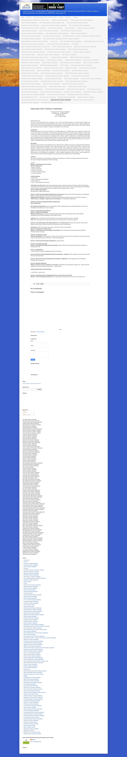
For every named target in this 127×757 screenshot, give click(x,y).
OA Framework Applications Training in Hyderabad (53, 25)
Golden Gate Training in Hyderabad (76, 89)
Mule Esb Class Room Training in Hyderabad (57, 33)
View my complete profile (35, 741)
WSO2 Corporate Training (27, 70)
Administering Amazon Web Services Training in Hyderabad (36, 626)
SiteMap (75, 17)
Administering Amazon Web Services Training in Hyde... (35, 20)
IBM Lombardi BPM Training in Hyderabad (70, 41)
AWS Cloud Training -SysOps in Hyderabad (32, 33)
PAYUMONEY (75, 44)
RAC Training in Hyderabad (94, 89)
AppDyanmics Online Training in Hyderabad (48, 54)
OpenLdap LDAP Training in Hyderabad (61, 99)
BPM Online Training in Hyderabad (49, 65)
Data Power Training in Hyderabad (30, 25)
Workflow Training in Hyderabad (79, 33)
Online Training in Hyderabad (30, 566)
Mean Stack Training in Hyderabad (72, 92)
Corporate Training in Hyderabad (59, 57)
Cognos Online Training (29, 606)
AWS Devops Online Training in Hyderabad (52, 102)
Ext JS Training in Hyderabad (55, 28)
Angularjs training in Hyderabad (73, 60)
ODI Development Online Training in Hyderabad (33, 28)
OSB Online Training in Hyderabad (51, 36)
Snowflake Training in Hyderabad (86, 97)
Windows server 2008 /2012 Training (77, 86)
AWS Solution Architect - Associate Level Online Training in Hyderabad (61, 38)
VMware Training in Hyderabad (30, 588)
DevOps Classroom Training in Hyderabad (32, 78)
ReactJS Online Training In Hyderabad (55, 89)
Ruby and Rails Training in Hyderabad (30, 84)
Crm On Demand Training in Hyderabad (32, 599)
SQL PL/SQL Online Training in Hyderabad (32, 89)
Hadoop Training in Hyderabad (49, 62)
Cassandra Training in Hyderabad (31, 601)
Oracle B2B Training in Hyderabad (30, 102)
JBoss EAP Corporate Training (79, 70)
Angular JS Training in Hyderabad (51, 84)
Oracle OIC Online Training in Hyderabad (83, 99)
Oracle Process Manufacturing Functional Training (33, 86)
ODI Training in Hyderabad (29, 589)
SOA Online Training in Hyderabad (31, 571)
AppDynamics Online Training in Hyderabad (52, 81)
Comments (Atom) (40, 331)
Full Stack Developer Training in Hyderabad (76, 81)
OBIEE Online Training (71, 68)
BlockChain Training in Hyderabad (87, 68)
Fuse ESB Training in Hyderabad (53, 78)
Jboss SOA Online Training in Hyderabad (77, 22)
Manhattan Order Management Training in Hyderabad (34, 99)
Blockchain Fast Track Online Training (53, 68)
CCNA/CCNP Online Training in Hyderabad (32, 76)
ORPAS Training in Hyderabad (29, 30)
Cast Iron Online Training (29, 604)
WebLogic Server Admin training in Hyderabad (33, 60)
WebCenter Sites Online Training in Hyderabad (33, 52)
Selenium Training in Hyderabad (91, 62)
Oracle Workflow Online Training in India (94, 41)
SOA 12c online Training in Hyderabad (31, 36)
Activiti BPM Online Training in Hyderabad (55, 49)
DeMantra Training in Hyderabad (29, 65)
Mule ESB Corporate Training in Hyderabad (51, 73)
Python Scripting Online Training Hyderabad (81, 20)
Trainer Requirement (70, 28)
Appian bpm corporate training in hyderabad (85, 46)
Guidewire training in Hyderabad (60, 20)
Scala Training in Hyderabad (69, 54)
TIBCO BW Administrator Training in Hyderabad (77, 73)
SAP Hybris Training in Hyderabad (30, 81)
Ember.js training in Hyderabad (54, 60)
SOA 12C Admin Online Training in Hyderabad (33, 94)
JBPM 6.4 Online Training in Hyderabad (78, 49)
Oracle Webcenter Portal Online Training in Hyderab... (34, 41)
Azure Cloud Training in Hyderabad (80, 76)
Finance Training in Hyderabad (29, 22)
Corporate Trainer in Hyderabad (48, 97)
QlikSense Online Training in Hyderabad (31, 68)
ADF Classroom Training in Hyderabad (31, 38)
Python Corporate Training (43, 70)
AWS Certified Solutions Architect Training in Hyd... (52, 22)
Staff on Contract (64, 65)
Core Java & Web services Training (56, 94)
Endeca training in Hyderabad (90, 60)
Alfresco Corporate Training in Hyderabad (81, 65)
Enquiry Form (54, 41)
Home (22, 17)
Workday (37, 383)
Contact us (68, 17)
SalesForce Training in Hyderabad (81, 52)
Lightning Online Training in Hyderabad (93, 92)
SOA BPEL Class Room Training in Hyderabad (59, 52)
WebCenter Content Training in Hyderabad (73, 84)
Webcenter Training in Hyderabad (86, 28)
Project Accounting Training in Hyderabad (70, 62)
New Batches (27, 560)
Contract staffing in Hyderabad (28, 383)
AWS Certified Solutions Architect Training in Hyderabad (36, 632)
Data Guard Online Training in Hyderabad (50, 92)
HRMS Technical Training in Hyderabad (80, 57)
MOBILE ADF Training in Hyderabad (30, 62)
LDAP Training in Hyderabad (71, 78)
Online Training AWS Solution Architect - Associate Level (35, 46)
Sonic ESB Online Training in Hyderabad (91, 78)
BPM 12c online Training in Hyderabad (48, 30)
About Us (29, 17)
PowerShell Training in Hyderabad (61, 70)
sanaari (33, 739)
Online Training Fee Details (28, 54)
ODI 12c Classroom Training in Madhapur (79, 25)
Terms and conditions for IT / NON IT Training (45, 17)
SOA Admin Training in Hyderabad (31, 603)
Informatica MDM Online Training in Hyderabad (57, 76)
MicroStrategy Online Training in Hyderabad (78, 94)
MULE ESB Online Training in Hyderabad (31, 49)
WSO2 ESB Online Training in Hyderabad (71, 30)
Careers (61, 17)
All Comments (27, 414)
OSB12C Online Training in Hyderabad (62, 46)
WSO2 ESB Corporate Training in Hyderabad (32, 44)
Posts (25, 412)
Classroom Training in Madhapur (31, 563)
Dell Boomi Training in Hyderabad (29, 73)
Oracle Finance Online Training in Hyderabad (57, 44)
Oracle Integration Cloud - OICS (29, 97)
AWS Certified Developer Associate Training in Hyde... (35, 57)
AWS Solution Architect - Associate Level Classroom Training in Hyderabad (82, 36)
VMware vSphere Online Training (57, 86)
